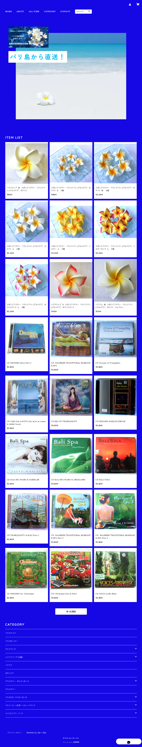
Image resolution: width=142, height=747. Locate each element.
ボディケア (9, 673)
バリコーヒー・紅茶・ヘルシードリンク (20, 705)
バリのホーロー (11, 641)
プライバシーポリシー (14, 733)
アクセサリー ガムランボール (17, 681)
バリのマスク (10, 633)
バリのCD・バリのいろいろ (16, 697)
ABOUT (20, 11)
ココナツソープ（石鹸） (14, 657)
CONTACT (65, 11)
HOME (8, 11)
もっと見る (71, 611)
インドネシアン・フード (14, 713)
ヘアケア (8, 665)
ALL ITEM (34, 11)
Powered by (71, 742)
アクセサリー (10, 689)
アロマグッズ (10, 649)
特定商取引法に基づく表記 (36, 733)
